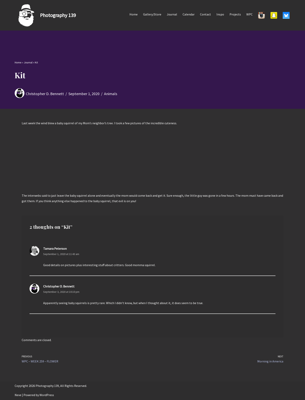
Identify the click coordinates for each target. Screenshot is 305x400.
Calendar (189, 14)
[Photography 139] (45, 15)
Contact (205, 14)
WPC (249, 14)
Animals (110, 93)
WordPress (46, 395)
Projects (235, 14)
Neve (18, 395)
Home (133, 14)
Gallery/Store (152, 14)
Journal (172, 14)
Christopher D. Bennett (45, 93)
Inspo (220, 14)
